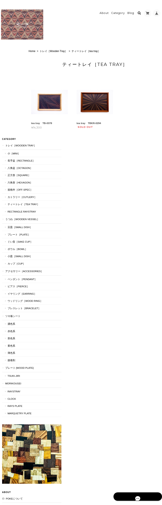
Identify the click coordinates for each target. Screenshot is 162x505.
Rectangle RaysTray (19, 136)
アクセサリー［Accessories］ (16, 203)
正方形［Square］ (18, 90)
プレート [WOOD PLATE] (16, 318)
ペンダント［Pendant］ (19, 215)
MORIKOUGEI (12, 335)
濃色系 (10, 272)
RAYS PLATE (14, 358)
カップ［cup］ (15, 193)
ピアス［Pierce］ (17, 224)
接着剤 (10, 308)
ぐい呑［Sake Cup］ (19, 172)
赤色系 (10, 279)
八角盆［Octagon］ (19, 83)
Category (118, 9)
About (104, 9)
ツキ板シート (11, 264)
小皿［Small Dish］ (19, 186)
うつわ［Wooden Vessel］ (16, 147)
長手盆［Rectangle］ (18, 74)
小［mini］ (13, 65)
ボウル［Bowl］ (16, 179)
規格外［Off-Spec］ (19, 105)
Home (40, 47)
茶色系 (10, 287)
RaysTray (13, 343)
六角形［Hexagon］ (19, 97)
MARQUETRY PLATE (19, 365)
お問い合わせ (12, 443)
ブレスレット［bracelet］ (19, 255)
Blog (130, 9)
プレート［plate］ (18, 164)
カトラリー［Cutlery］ (19, 114)
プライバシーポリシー (114, 488)
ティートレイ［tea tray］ (19, 125)
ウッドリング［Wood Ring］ (19, 244)
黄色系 (10, 294)
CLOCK (11, 351)
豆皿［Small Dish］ (19, 157)
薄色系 (10, 301)
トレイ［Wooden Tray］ (62, 47)
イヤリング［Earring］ (19, 233)
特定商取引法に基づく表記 (16, 433)
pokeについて (13, 423)
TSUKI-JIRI (13, 328)
